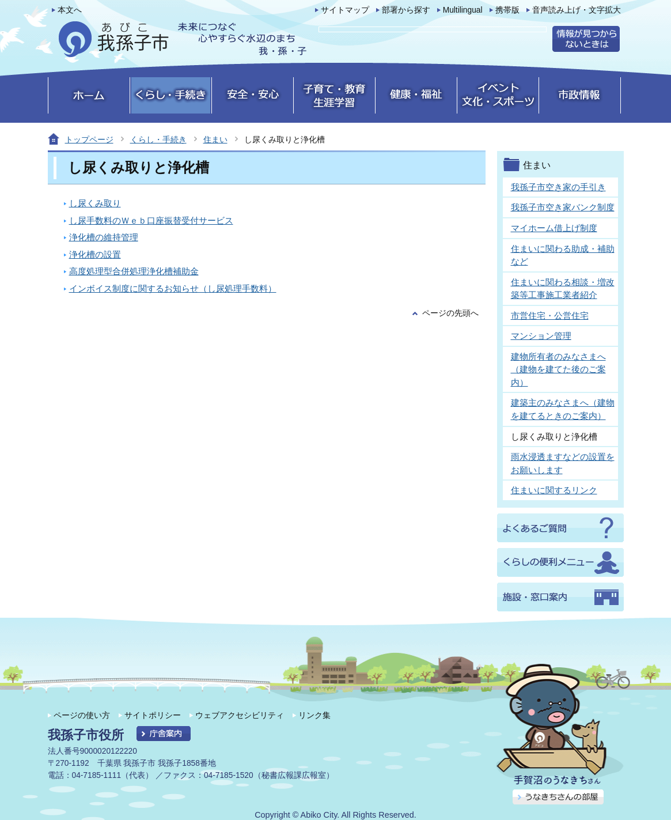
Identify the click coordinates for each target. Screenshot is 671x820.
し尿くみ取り (95, 203)
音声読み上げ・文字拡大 (576, 10)
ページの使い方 (82, 715)
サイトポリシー (152, 715)
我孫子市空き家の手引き (558, 187)
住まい (215, 139)
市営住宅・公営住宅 (550, 315)
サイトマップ (345, 10)
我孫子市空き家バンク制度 (563, 207)
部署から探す (406, 10)
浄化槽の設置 (95, 254)
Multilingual (463, 10)
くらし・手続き (158, 139)
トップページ (89, 139)
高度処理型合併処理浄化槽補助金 (134, 271)
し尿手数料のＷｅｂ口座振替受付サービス (151, 220)
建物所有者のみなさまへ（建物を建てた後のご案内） (558, 369)
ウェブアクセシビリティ (239, 715)
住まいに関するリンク (554, 490)
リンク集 (314, 715)
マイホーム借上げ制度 (554, 228)
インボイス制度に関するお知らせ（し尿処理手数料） (172, 288)
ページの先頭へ (450, 313)
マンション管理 (541, 336)
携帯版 (507, 10)
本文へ (70, 10)
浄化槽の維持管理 (103, 237)
